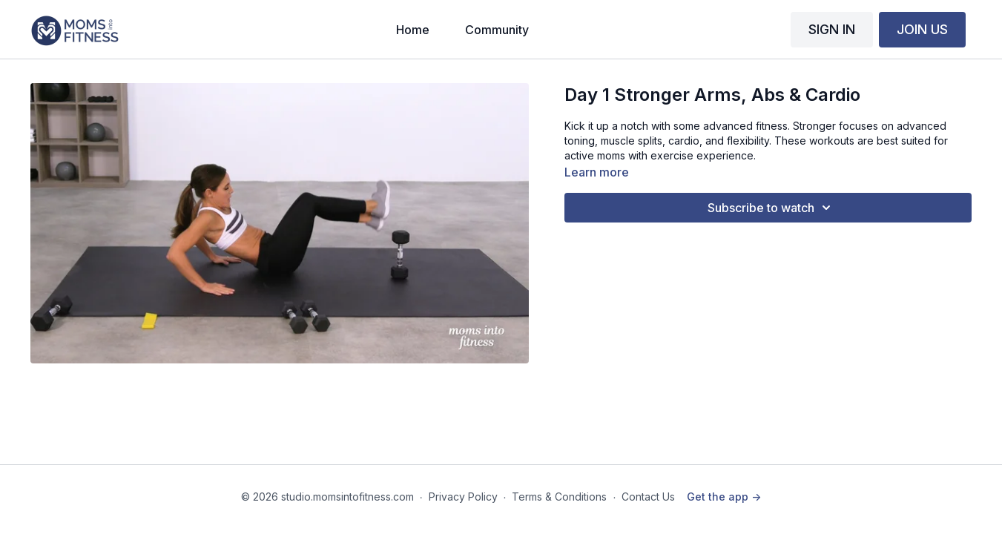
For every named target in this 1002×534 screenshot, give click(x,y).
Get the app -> (724, 496)
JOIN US (922, 29)
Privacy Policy (463, 496)
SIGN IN (831, 29)
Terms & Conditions (559, 496)
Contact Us (648, 496)
